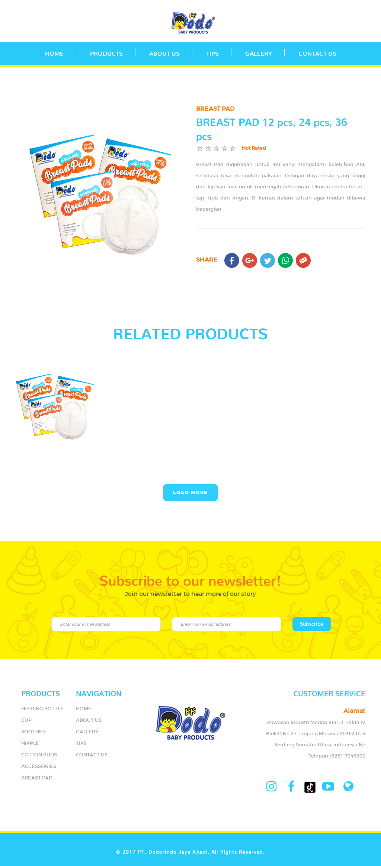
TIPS (212, 52)
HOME (84, 709)
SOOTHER (33, 732)
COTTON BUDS (39, 755)
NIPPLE (30, 743)
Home (54, 52)
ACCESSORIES (38, 766)
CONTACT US (317, 52)
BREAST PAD (36, 778)
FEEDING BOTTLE (42, 709)
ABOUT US (164, 52)
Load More (190, 492)
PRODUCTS (106, 52)
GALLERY (258, 52)
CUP (26, 720)
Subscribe (312, 624)
